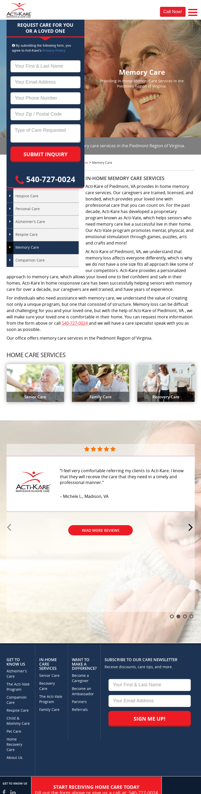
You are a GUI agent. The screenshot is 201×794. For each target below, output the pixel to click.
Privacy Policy (53, 50)
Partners (79, 702)
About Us (14, 757)
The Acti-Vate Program (18, 687)
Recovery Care (47, 686)
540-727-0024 (45, 179)
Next (191, 528)
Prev (10, 528)
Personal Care (27, 209)
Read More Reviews (100, 530)
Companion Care (30, 260)
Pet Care (14, 731)
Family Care (49, 710)
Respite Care (26, 234)
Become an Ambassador (83, 691)
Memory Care (27, 247)
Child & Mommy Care (18, 721)
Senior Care (49, 675)
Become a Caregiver (80, 678)
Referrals (80, 710)
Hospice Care (26, 196)
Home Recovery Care (14, 744)
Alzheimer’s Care (30, 222)
